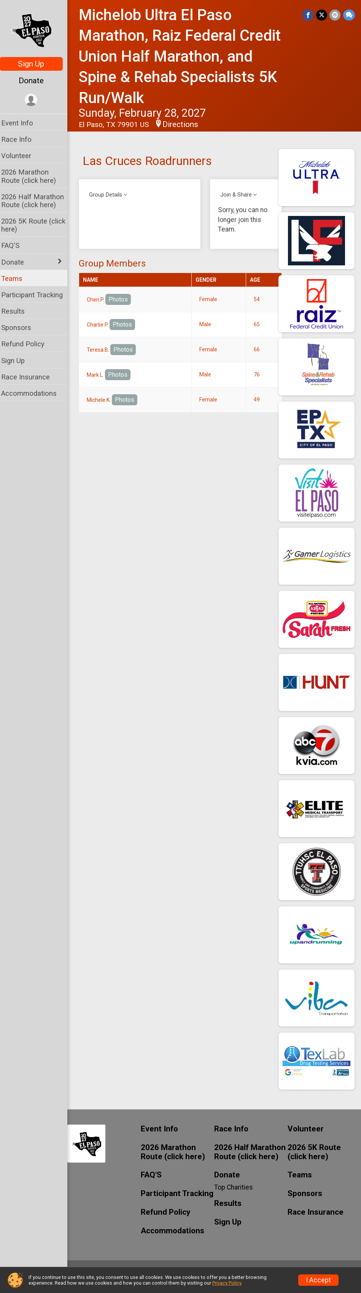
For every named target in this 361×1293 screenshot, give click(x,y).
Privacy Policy (226, 1283)
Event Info (22, 123)
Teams (16, 278)
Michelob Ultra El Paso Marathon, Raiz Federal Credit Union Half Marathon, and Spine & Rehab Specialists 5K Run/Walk (185, 56)
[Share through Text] (349, 15)
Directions (185, 124)
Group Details (110, 195)
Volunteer (21, 156)
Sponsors (21, 328)
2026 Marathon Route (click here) (33, 176)
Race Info (21, 139)
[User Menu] (36, 100)
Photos (123, 299)
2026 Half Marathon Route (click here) (37, 201)
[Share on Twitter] (322, 15)
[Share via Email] (335, 15)
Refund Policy (27, 344)
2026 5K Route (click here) (38, 225)
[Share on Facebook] (308, 15)
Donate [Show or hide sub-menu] (17, 262)
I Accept (318, 1280)
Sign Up (36, 63)
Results (18, 311)
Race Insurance (30, 377)
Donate (36, 80)
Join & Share (239, 195)
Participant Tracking (37, 295)
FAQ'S (15, 245)
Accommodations (34, 393)
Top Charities (236, 1187)
